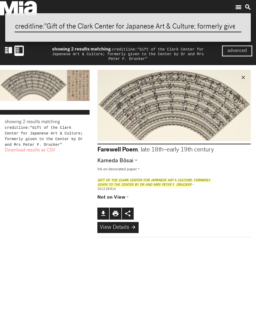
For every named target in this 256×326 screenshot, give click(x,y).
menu (238, 7)
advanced (237, 51)
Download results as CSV (30, 153)
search (247, 7)
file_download (103, 214)
